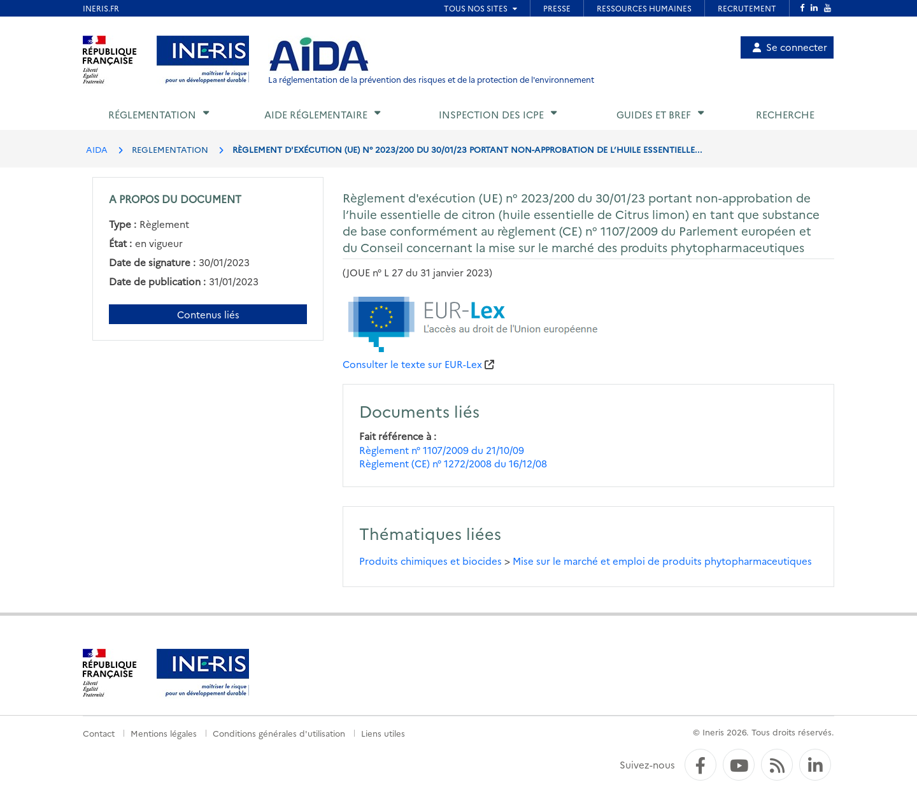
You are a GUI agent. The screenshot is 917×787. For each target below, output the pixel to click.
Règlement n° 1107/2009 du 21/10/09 (441, 450)
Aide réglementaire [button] (315, 114)
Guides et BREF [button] (653, 114)
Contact (99, 733)
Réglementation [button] (152, 114)
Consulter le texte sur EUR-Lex (412, 364)
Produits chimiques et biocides (430, 560)
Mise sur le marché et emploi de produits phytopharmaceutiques (662, 560)
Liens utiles (383, 733)
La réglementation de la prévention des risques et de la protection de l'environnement (431, 79)
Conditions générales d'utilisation (279, 733)
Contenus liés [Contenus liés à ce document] (208, 314)
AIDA (97, 149)
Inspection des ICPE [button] (491, 114)
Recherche (785, 114)
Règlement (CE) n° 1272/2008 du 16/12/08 (453, 463)
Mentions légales (164, 733)
